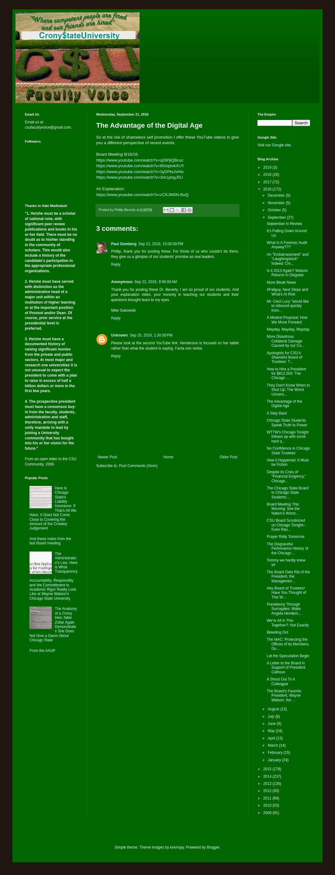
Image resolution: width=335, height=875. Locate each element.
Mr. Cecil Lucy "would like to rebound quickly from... (288, 306)
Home (168, 457)
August (274, 709)
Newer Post (107, 457)
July (271, 716)
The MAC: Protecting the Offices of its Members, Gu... (288, 644)
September (277, 217)
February (276, 752)
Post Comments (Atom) (138, 466)
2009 (268, 813)
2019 (268, 167)
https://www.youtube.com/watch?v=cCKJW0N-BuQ (142, 194)
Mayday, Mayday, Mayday (288, 329)
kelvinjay (177, 847)
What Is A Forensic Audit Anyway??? (287, 245)
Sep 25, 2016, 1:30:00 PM (151, 335)
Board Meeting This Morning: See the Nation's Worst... (283, 508)
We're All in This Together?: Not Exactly (288, 622)
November (277, 203)
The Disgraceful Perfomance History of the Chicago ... (287, 548)
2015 (268, 769)
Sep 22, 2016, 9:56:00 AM (155, 282)
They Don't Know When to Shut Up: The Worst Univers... (288, 389)
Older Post (228, 457)
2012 (268, 791)
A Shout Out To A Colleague (281, 681)
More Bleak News (281, 282)
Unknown (119, 335)
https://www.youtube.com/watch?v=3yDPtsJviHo (140, 171)
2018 (268, 174)
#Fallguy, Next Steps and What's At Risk (287, 291)
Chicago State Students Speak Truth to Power (287, 422)
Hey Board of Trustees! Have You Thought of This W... (286, 592)
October (275, 210)
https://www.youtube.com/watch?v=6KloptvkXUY (140, 165)
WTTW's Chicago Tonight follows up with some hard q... (288, 436)
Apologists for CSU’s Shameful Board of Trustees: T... (284, 357)
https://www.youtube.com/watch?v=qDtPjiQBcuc (139, 160)
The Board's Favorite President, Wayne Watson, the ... (284, 695)
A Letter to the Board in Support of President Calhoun (286, 667)
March (273, 745)
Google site (281, 145)
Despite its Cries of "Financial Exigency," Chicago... (286, 476)
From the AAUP (42, 650)
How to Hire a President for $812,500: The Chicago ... (286, 373)
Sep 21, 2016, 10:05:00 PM (160, 244)
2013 (268, 783)
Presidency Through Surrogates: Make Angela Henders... (284, 609)
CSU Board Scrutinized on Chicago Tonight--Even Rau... (286, 525)
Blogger (213, 847)
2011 (268, 798)
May (272, 731)
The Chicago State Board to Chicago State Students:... (288, 492)
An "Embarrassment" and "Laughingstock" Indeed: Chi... (288, 259)
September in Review (284, 224)
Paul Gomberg (123, 244)
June (272, 724)
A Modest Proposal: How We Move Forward (287, 319)
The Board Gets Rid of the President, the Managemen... (288, 576)
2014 (268, 776)
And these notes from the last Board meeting (50, 541)
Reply (116, 264)
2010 (268, 805)
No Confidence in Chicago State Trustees (288, 450)
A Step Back (277, 413)
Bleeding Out (277, 632)
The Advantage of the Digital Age (284, 403)
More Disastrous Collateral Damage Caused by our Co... (286, 341)
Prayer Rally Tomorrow (285, 536)
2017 (268, 182)
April (272, 738)
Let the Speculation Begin (288, 656)
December (277, 195)
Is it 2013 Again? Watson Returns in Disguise (287, 272)
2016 (268, 189)
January (275, 760)
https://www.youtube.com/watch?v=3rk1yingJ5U (139, 177)
